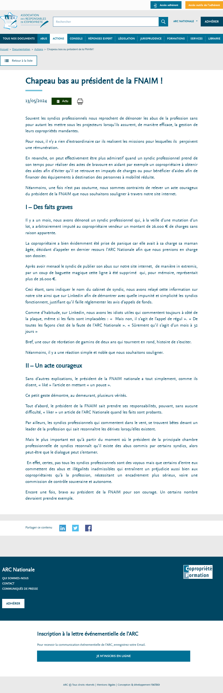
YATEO (155, 684)
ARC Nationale (183, 21)
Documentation (21, 49)
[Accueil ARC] (24, 21)
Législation (126, 38)
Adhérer (212, 21)
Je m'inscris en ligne (114, 656)
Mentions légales (106, 684)
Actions (38, 49)
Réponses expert (100, 38)
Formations (176, 38)
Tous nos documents (19, 38)
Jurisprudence (151, 38)
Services (196, 38)
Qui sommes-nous (15, 578)
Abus (43, 38)
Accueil (4, 49)
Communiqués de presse (20, 588)
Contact (8, 583)
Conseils (76, 38)
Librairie (214, 38)
